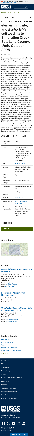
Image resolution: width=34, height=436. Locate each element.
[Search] (26, 6)
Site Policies (5, 367)
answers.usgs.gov (6, 430)
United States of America (9, 348)
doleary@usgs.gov (12, 319)
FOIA (2, 364)
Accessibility (5, 360)
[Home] (6, 8)
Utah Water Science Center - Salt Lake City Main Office (16, 309)
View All (4, 353)
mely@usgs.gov (11, 283)
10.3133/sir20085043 (21, 163)
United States (5, 339)
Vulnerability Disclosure (8, 388)
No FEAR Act (5, 381)
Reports (16, 12)
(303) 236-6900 (11, 285)
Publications (6, 12)
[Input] (21, 6)
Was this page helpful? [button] (19, 434)
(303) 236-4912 (9, 286)
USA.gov (4, 384)
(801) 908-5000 (11, 321)
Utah (3, 345)
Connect (6, 229)
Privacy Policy (5, 371)
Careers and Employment (9, 391)
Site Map (4, 374)
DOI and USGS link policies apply (11, 378)
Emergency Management (9, 398)
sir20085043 (19, 197)
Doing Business (6, 395)
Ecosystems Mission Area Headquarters (13, 294)
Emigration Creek (7, 342)
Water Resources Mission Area (11, 350)
